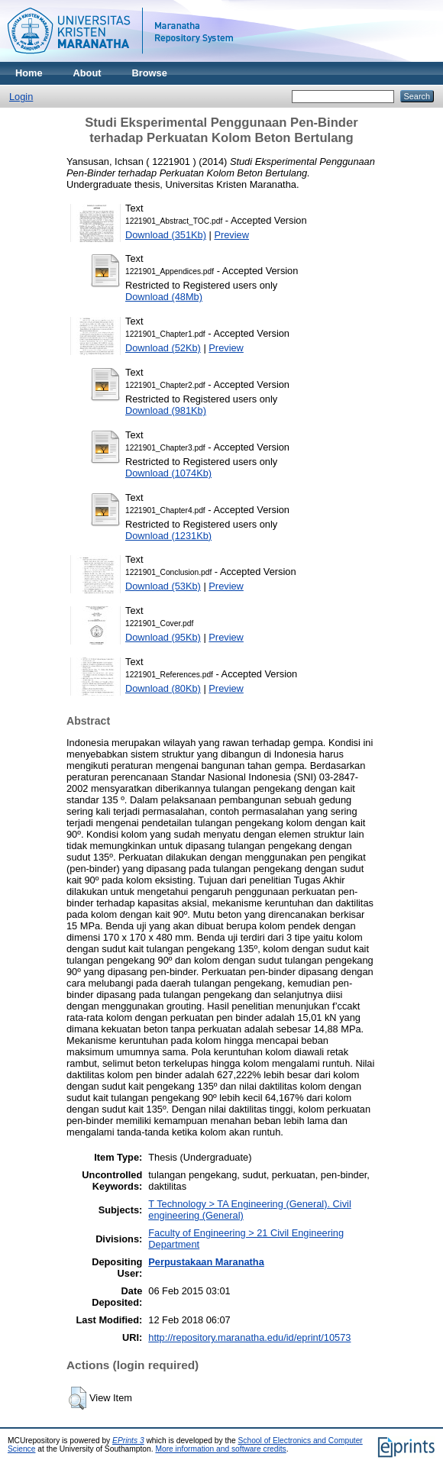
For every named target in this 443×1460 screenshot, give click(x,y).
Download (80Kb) (163, 688)
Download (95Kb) (163, 637)
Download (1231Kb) (168, 535)
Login (21, 96)
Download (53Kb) (163, 586)
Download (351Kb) (165, 235)
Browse (149, 73)
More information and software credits (220, 1449)
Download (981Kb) (165, 410)
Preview (231, 235)
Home (29, 73)
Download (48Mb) (163, 296)
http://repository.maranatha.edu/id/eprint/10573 (249, 1337)
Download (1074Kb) (168, 473)
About (87, 73)
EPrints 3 (128, 1440)
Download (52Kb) (163, 348)
